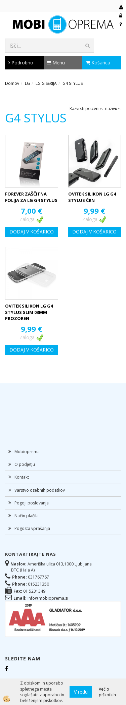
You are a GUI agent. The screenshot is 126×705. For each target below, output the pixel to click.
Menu (56, 62)
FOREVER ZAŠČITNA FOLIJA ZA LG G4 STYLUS (31, 197)
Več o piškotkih (107, 692)
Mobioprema (27, 451)
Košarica (98, 62)
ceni (97, 108)
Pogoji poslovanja (31, 503)
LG (27, 83)
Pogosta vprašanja (32, 528)
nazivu (113, 108)
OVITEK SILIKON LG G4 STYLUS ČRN (92, 197)
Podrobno (20, 62)
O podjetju (24, 464)
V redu (81, 692)
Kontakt (21, 477)
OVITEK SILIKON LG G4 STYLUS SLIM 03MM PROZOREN (29, 312)
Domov (12, 83)
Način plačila (26, 516)
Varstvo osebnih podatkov (39, 490)
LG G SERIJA (46, 83)
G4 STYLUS (72, 83)
